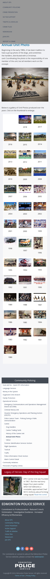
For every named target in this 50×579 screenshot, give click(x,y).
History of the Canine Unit (15, 433)
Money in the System (10, 392)
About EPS (7, 2)
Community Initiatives (10, 462)
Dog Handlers (11, 427)
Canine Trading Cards (13, 430)
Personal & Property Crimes (13, 466)
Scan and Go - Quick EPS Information (16, 385)
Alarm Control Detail (11, 459)
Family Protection (9, 398)
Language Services (9, 388)
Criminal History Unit (11, 410)
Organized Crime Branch (11, 395)
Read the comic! (40, 494)
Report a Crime (9, 41)
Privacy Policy (30, 576)
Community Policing (11, 7)
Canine (6, 424)
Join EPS (6, 37)
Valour (8, 440)
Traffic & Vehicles (10, 22)
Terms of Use (19, 576)
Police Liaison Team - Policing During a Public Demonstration (20, 419)
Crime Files (7, 27)
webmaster (39, 557)
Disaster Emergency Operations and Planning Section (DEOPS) (23, 414)
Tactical (7, 450)
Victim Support (9, 17)
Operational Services (10, 401)
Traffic (6, 453)
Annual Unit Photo (13, 437)
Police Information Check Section (16, 456)
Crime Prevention (10, 12)
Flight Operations (10, 446)
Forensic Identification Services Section (18, 443)
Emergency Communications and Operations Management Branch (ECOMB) (25, 405)
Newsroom (7, 32)
